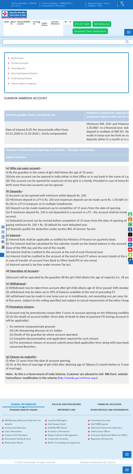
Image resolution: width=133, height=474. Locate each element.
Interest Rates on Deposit (23, 83)
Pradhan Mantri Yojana (23, 409)
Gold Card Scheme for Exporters (106, 427)
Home (6, 22)
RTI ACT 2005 (82, 24)
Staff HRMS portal (99, 424)
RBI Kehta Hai (101, 24)
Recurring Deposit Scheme (24, 73)
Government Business (15, 427)
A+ (66, 22)
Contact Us (36, 23)
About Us (13, 23)
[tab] (66, 58)
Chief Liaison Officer (100, 431)
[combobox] (122, 3)
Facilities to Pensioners (59, 431)
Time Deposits (18, 68)
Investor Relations (55, 23)
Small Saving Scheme (21, 78)
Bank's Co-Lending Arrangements (64, 442)
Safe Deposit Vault (57, 424)
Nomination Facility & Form (18, 438)
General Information (23, 404)
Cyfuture (111, 462)
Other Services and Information (109, 409)
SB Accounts (17, 58)
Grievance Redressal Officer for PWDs (109, 435)
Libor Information (13, 431)
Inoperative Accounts (58, 438)
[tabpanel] (66, 431)
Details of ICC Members (16, 435)
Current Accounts (20, 63)
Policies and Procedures (66, 404)
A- (70, 22)
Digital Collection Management (63, 435)
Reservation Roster (14, 442)
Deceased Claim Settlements (90, 31)
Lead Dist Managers (57, 420)
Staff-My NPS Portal (57, 427)
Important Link (66, 409)
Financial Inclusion (109, 404)
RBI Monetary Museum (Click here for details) (23, 422)
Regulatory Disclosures (102, 438)
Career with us (45, 24)
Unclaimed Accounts (101, 420)
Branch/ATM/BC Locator (23, 23)
